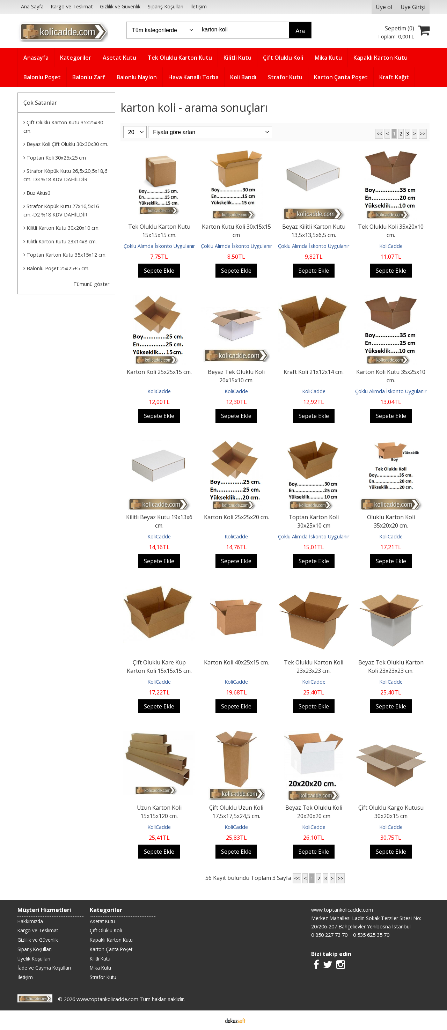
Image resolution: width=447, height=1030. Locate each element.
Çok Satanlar (40, 102)
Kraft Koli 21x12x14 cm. (314, 372)
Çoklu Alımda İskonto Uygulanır (159, 246)
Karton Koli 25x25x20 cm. (236, 517)
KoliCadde (391, 246)
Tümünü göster (91, 284)
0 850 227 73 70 (329, 935)
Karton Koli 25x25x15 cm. (159, 372)
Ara (300, 31)
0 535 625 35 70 (371, 935)
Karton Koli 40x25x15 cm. (236, 662)
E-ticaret (212, 1020)
